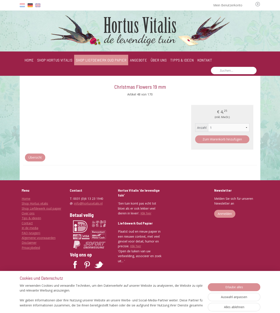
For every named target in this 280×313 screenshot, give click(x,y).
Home (26, 198)
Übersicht (35, 157)
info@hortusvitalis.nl (88, 203)
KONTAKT (204, 60)
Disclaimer (29, 242)
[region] (111, 295)
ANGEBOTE (138, 60)
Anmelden (225, 214)
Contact (27, 223)
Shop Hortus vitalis (35, 203)
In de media (30, 228)
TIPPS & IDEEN (182, 60)
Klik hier (145, 213)
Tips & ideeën (31, 218)
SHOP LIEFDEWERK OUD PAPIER (101, 60)
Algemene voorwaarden (39, 238)
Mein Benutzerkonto (230, 5)
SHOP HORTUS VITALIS (54, 60)
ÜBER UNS (158, 60)
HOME (29, 60)
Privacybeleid (31, 248)
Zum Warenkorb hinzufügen (222, 139)
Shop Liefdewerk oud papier (41, 208)
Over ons (28, 213)
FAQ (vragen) (31, 233)
